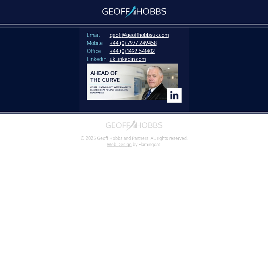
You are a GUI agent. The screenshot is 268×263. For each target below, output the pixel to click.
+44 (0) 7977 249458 (133, 42)
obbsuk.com (155, 34)
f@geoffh (131, 34)
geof (116, 34)
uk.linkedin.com (128, 59)
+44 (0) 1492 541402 (132, 50)
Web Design (119, 144)
